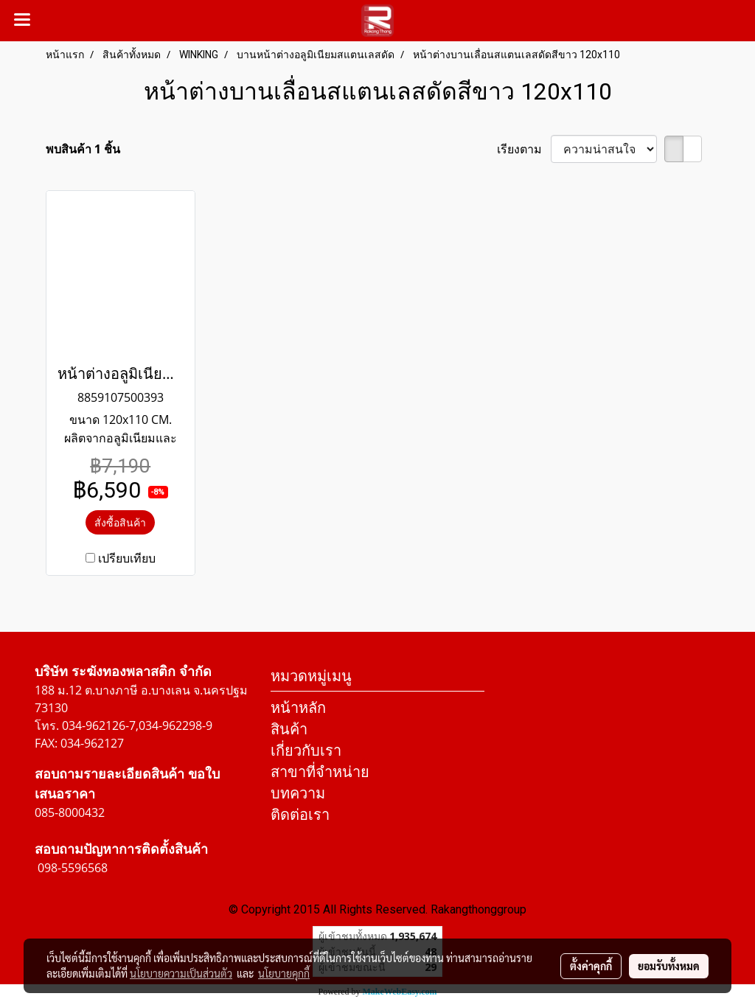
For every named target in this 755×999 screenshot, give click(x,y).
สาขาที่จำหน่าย (320, 772)
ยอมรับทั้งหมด (669, 965)
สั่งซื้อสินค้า (120, 522)
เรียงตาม (524, 149)
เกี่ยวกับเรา (306, 750)
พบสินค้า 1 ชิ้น (83, 149)
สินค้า (289, 729)
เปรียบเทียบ (127, 558)
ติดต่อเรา (300, 814)
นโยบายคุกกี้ (284, 973)
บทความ (298, 793)
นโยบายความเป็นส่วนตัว (181, 973)
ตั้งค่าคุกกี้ (591, 965)
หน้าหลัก (298, 707)
